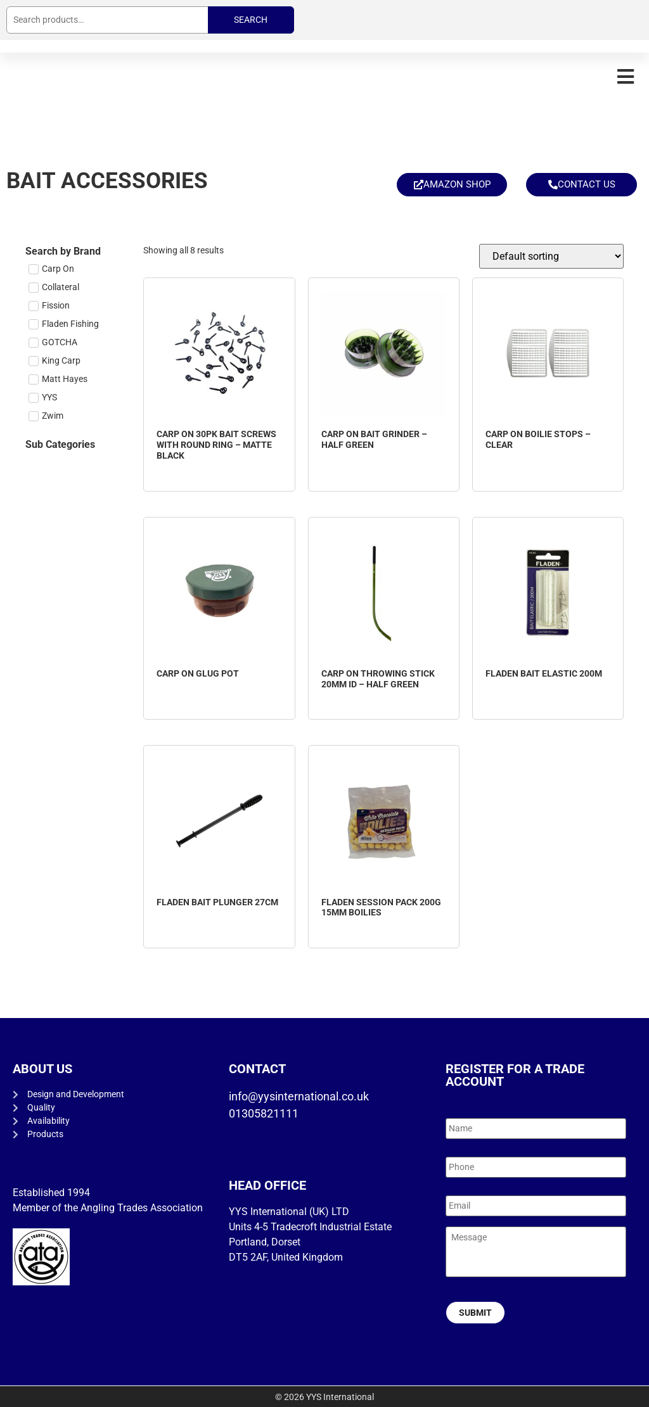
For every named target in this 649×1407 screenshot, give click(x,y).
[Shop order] (551, 256)
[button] (625, 76)
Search (250, 20)
